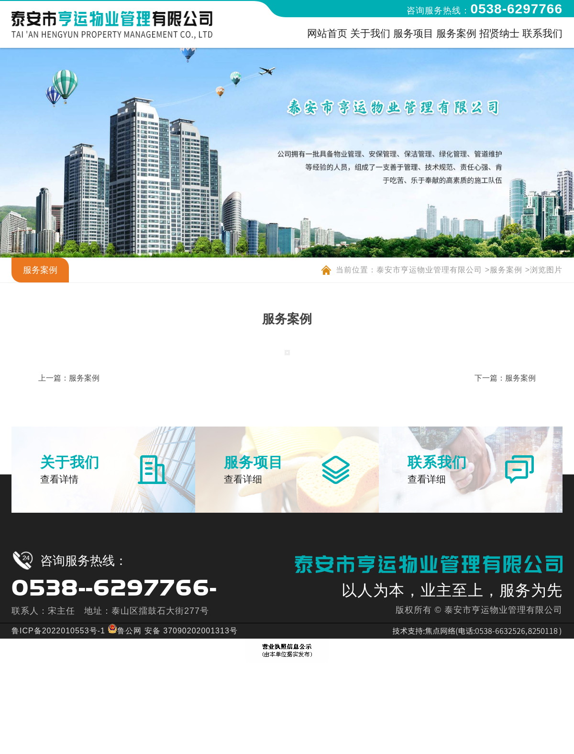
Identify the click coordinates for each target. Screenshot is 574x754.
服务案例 (506, 270)
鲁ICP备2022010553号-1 (58, 631)
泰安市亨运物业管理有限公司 (429, 270)
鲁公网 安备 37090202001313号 (172, 631)
